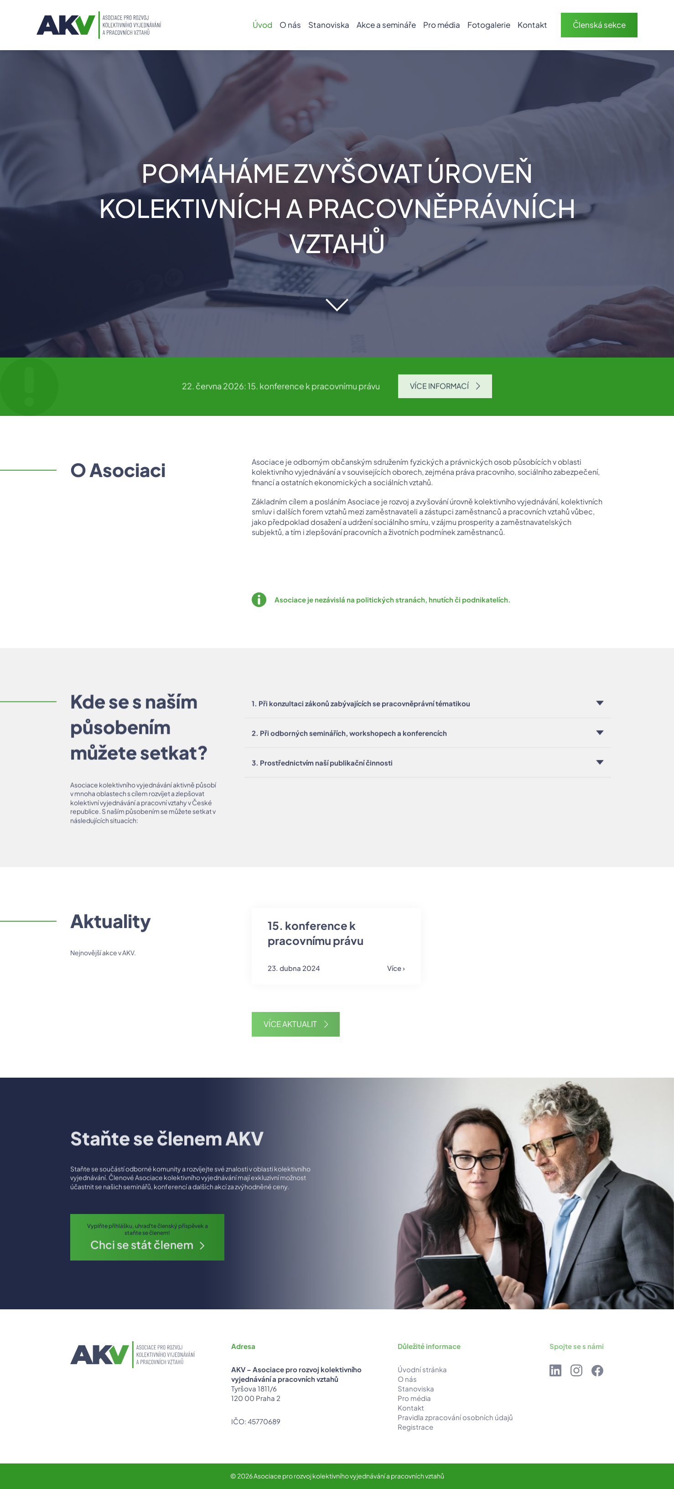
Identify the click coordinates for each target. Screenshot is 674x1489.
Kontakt (532, 25)
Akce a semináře (386, 25)
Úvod (262, 25)
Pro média (441, 25)
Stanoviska (328, 25)
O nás (290, 25)
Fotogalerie (488, 25)
